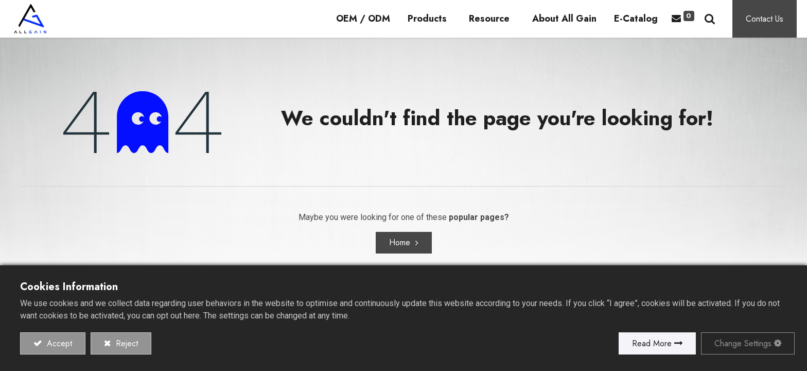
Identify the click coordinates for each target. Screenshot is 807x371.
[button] (720, 24)
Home (399, 254)
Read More (652, 343)
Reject (125, 343)
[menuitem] (373, 25)
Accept (58, 343)
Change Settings (742, 343)
